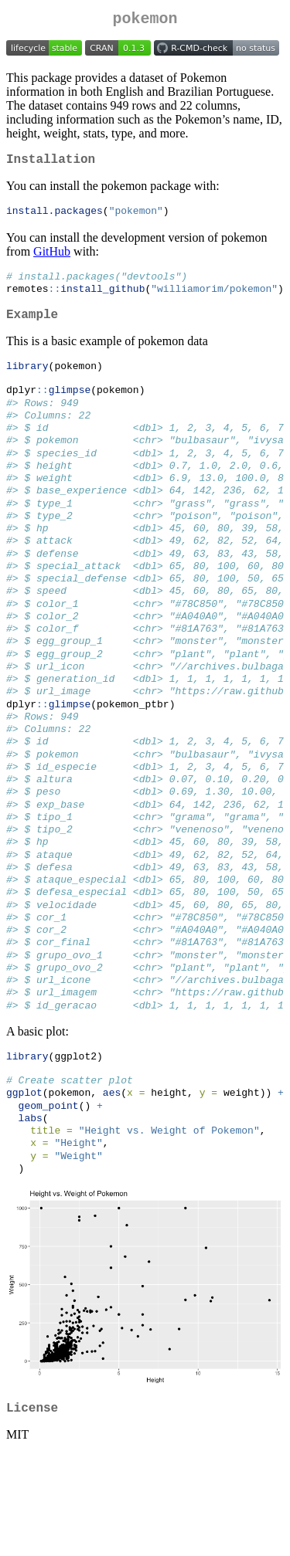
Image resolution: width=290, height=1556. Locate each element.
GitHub (51, 258)
